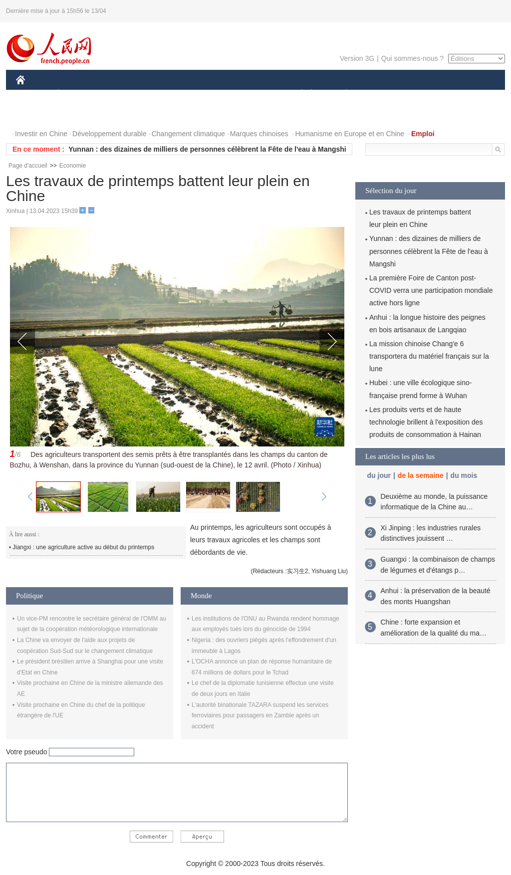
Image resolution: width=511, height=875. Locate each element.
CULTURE (252, 94)
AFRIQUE (164, 94)
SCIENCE (208, 94)
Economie (72, 165)
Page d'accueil (27, 165)
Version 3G (357, 58)
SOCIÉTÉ (296, 94)
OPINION (470, 94)
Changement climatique (188, 134)
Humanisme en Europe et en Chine (349, 134)
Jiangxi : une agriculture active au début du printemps (83, 547)
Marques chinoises (259, 134)
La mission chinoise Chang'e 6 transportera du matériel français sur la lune (429, 356)
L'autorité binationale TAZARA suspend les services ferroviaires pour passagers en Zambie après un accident (260, 715)
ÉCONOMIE (76, 94)
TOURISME (423, 94)
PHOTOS (36, 114)
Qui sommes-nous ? (412, 58)
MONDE (122, 94)
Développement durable (109, 134)
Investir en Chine (41, 134)
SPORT (381, 94)
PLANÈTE (341, 94)
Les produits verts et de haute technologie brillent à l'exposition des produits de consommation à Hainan (426, 422)
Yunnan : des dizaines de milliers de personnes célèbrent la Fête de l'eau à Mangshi (207, 149)
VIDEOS (76, 114)
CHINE (33, 94)
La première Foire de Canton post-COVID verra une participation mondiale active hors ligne (431, 290)
